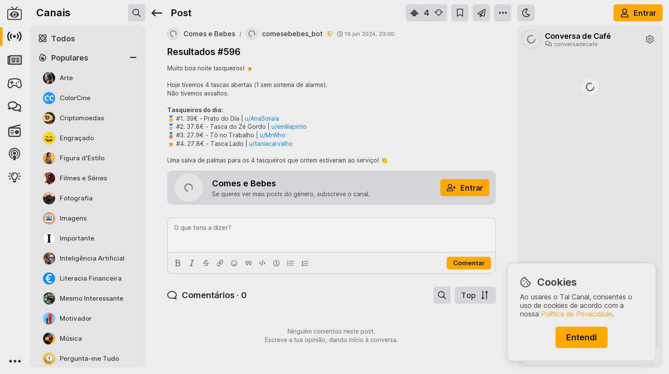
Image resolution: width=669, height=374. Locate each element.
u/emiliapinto (289, 126)
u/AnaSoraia (262, 118)
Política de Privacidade (576, 314)
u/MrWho (272, 135)
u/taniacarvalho (271, 143)
